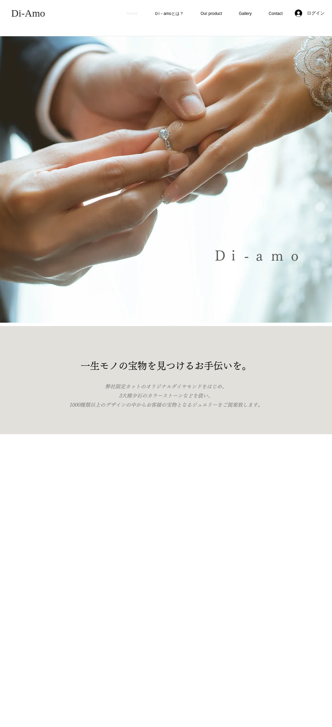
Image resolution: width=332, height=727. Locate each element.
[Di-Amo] (28, 13)
